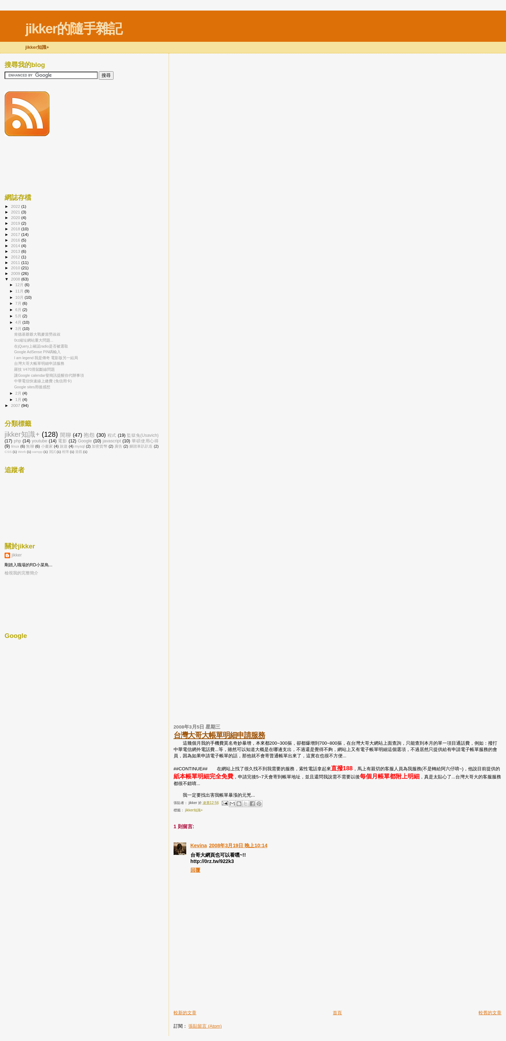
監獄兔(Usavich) (142, 435)
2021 (16, 212)
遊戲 (78, 452)
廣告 (118, 446)
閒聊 (65, 435)
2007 (16, 405)
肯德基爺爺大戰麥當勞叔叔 (37, 334)
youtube (39, 441)
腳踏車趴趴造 (141, 446)
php (17, 441)
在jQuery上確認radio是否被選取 (41, 346)
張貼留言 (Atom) (205, 1026)
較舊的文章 (490, 1012)
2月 (18, 393)
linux (15, 446)
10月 (20, 297)
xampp (37, 452)
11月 (20, 291)
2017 (16, 234)
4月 (18, 322)
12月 (20, 285)
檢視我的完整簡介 (21, 573)
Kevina (198, 845)
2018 (16, 228)
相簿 (65, 452)
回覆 (195, 870)
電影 (62, 441)
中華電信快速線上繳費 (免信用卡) (43, 381)
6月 (18, 310)
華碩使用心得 (145, 441)
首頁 (337, 1012)
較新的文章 (185, 1012)
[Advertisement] (256, 993)
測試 (52, 452)
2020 (16, 217)
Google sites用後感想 (32, 387)
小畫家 (47, 446)
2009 (16, 273)
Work (22, 452)
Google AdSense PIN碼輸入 (37, 352)
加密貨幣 (99, 446)
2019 (16, 223)
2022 (16, 206)
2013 (16, 251)
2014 (16, 245)
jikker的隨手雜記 (73, 28)
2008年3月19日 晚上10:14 (238, 845)
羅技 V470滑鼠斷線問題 (34, 369)
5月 (18, 316)
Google (85, 441)
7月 (18, 303)
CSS (8, 452)
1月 (18, 399)
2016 (16, 240)
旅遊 (63, 446)
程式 (112, 435)
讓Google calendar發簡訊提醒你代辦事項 (49, 375)
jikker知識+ (194, 810)
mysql (79, 446)
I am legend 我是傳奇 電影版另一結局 (46, 358)
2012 (16, 257)
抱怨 (89, 435)
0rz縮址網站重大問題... (33, 340)
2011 (16, 262)
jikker (17, 555)
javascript (112, 441)
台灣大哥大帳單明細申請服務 (219, 735)
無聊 (30, 446)
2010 (16, 267)
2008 (16, 279)
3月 (18, 329)
